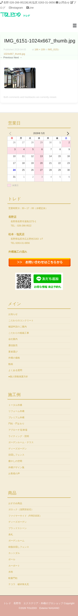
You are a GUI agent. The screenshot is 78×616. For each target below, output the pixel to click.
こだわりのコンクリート (21, 320)
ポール (11, 559)
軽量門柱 (13, 578)
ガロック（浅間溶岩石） (21, 509)
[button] (75, 25)
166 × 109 (40, 49)
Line (31, 7)
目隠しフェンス (16, 454)
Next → (18, 57)
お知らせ (13, 314)
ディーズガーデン (17, 448)
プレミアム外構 (16, 417)
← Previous (6, 57)
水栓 (10, 571)
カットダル (14, 553)
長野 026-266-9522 (14, 2)
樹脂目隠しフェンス (18, 547)
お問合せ (64, 2)
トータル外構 (15, 405)
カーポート (14, 565)
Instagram (17, 7)
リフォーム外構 (16, 411)
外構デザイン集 (16, 467)
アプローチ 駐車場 (17, 430)
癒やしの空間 (15, 461)
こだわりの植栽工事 (18, 333)
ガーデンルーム (16, 540)
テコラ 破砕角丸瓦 (18, 584)
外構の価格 (14, 357)
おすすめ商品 (15, 503)
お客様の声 (14, 473)
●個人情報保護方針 (18, 376)
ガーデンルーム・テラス (21, 442)
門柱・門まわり (16, 423)
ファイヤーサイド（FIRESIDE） (25, 515)
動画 (10, 364)
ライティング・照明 (18, 436)
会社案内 (13, 339)
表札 (10, 534)
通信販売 (13, 345)
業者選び (13, 351)
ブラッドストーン (17, 528)
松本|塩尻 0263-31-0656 (40, 2)
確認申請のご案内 (17, 326)
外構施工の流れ (17, 251)
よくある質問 (15, 370)
